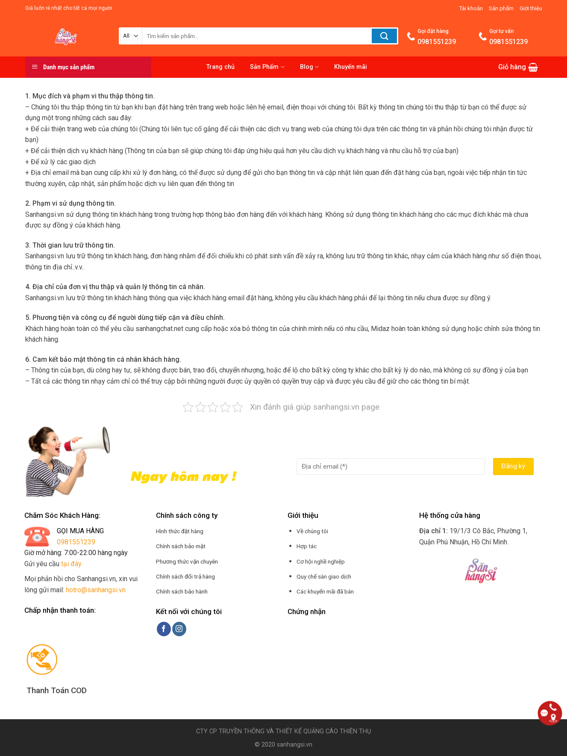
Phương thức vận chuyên (187, 561)
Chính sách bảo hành (182, 591)
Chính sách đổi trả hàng (185, 576)
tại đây (71, 564)
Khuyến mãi (350, 67)
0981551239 (76, 542)
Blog (309, 67)
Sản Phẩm (267, 67)
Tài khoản (471, 8)
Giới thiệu (531, 8)
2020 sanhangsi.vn (286, 744)
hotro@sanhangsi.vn (96, 590)
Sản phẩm (501, 8)
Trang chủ (220, 67)
